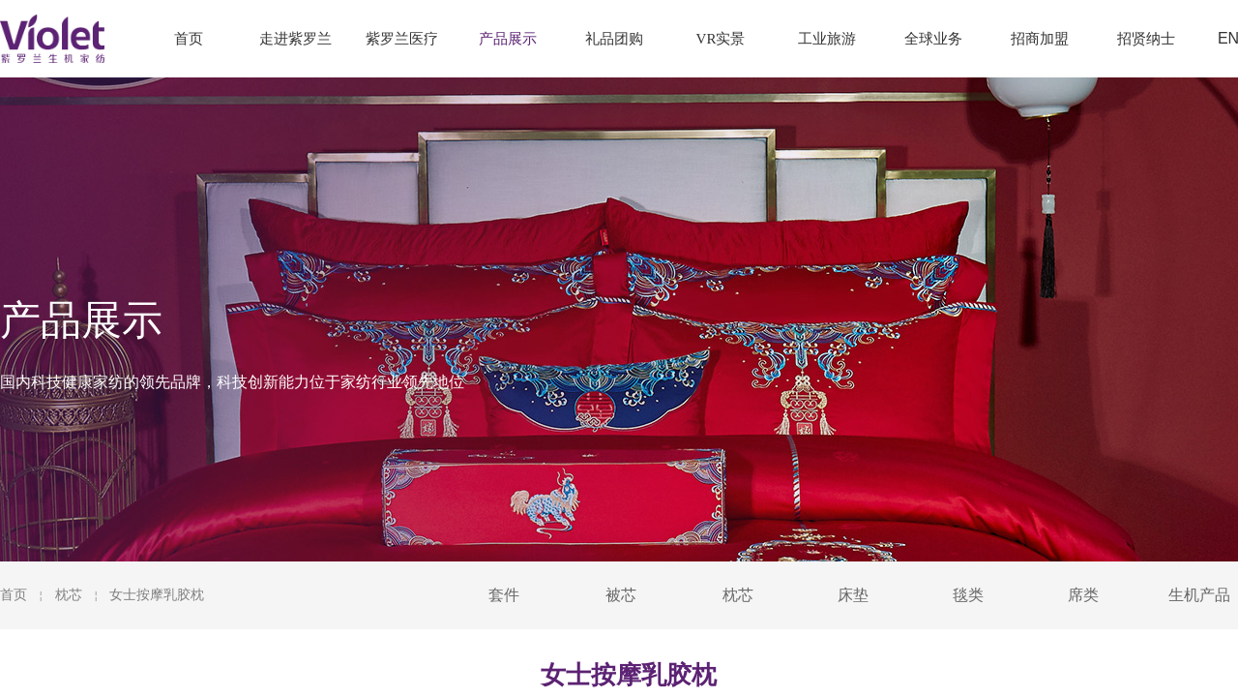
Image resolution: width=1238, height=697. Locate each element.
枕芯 (68, 595)
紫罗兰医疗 (402, 38)
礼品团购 (614, 38)
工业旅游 (827, 38)
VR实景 (721, 38)
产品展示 (508, 38)
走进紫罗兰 (295, 38)
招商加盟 (1040, 38)
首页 (13, 595)
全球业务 (933, 38)
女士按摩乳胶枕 (156, 595)
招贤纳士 (1146, 38)
